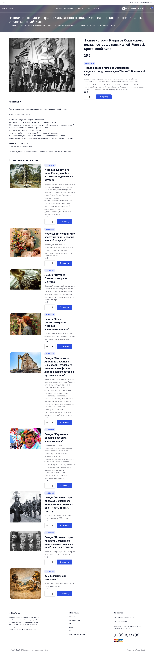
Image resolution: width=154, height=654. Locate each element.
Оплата (96, 8)
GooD (143, 652)
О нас (88, 8)
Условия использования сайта (36, 652)
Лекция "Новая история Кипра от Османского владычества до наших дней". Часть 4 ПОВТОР (58, 544)
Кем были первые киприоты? (55, 579)
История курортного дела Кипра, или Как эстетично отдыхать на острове (58, 176)
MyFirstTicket (7, 8)
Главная (58, 8)
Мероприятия (69, 8)
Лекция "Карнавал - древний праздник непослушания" (56, 439)
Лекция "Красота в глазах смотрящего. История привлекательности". (57, 326)
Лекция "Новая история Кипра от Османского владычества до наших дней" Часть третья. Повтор (58, 506)
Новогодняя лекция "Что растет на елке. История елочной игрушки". (59, 239)
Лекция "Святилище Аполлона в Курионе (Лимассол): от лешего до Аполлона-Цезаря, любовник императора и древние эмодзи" (59, 369)
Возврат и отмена (77, 637)
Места (80, 8)
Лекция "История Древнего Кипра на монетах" (55, 280)
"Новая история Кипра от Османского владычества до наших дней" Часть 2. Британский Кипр (114, 71)
